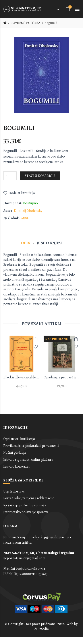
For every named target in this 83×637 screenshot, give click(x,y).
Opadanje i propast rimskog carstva (62, 377)
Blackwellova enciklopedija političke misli (21, 377)
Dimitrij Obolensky (28, 210)
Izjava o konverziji (16, 466)
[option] (21, 364)
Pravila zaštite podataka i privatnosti (31, 445)
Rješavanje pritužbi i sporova (24, 505)
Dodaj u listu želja (22, 193)
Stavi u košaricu (40, 175)
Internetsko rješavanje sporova (26, 512)
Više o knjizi (49, 243)
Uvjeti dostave (14, 491)
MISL (25, 218)
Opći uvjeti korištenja (19, 438)
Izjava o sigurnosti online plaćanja (28, 459)
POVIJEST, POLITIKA (25, 23)
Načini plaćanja (14, 452)
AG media (41, 629)
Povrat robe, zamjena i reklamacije (28, 498)
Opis (25, 243)
